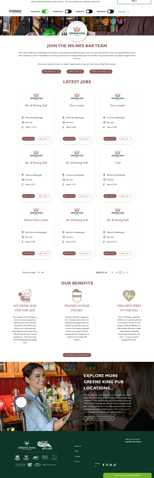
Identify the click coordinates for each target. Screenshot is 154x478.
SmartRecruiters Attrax (133, 441)
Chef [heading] (118, 163)
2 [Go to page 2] (123, 272)
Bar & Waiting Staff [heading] (36, 105)
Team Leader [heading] (77, 105)
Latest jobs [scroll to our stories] (73, 71)
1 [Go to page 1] (120, 272)
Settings (122, 27)
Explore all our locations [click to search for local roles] (99, 418)
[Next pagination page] (130, 272)
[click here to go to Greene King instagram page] (107, 465)
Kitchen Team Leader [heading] (36, 220)
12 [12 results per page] (38, 272)
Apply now (28, 139)
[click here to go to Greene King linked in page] (111, 465)
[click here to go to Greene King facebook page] (104, 465)
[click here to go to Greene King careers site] (35, 453)
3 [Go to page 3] (127, 272)
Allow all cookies (134, 6)
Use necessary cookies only (134, 15)
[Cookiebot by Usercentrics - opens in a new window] (15, 27)
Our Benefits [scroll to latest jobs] (50, 71)
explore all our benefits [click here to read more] (77, 355)
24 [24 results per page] (42, 272)
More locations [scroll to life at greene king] (99, 71)
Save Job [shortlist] (43, 139)
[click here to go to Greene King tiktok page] (115, 465)
